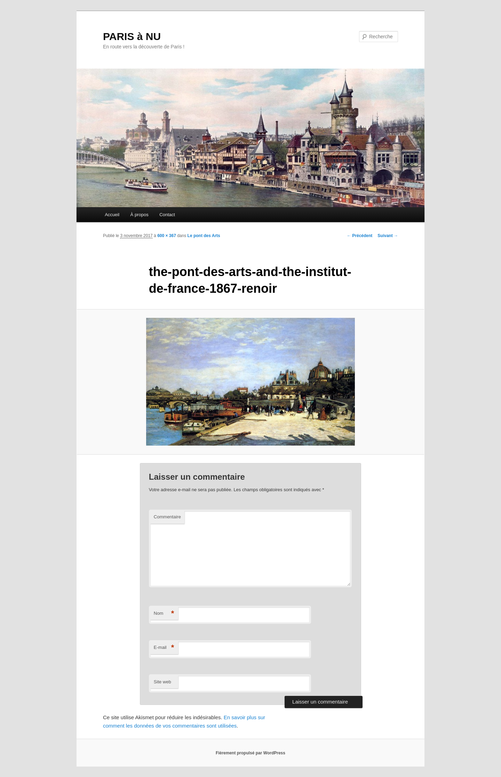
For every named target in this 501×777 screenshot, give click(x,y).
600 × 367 (166, 235)
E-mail (164, 648)
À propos (139, 214)
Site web (162, 681)
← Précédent (359, 235)
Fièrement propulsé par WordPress (250, 753)
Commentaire (167, 516)
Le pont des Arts (204, 235)
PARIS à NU (132, 36)
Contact (167, 214)
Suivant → (387, 235)
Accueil (112, 214)
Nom (164, 614)
